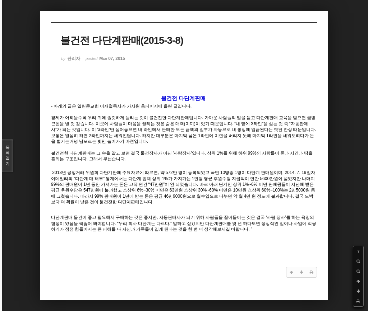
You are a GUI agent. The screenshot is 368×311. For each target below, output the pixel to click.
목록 (7, 155)
